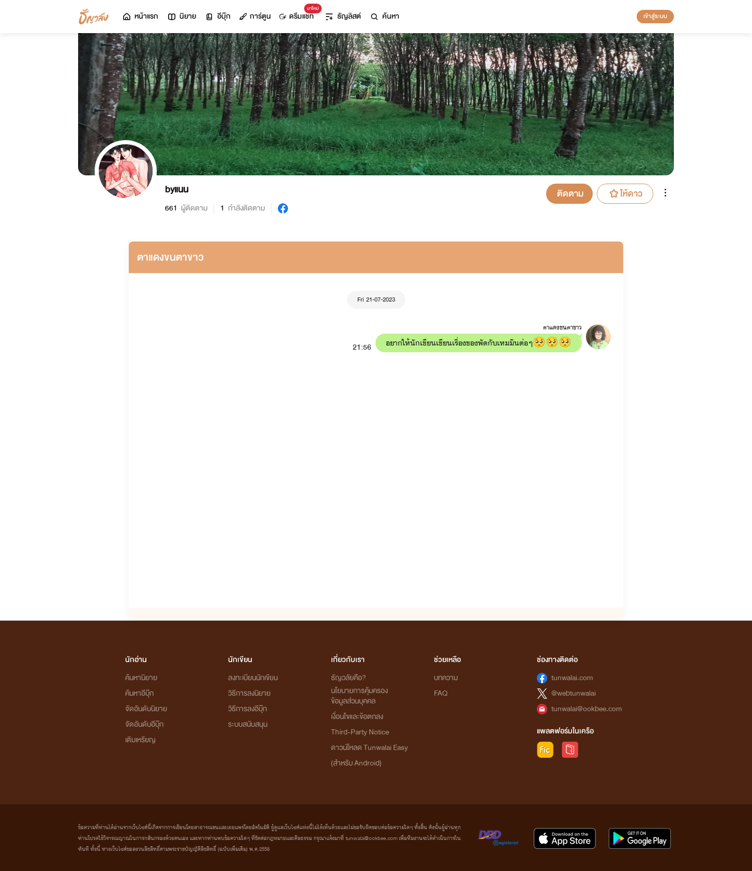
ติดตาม (570, 193)
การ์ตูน (255, 16)
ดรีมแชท (298, 14)
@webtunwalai (573, 693)
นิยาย (181, 16)
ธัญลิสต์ (342, 16)
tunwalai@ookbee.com (586, 708)
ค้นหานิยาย (141, 677)
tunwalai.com (572, 677)
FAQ (440, 693)
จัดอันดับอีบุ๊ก (144, 724)
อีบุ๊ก (217, 16)
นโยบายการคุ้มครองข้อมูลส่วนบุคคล (359, 696)
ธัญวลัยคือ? (348, 677)
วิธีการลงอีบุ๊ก (247, 708)
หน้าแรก (140, 16)
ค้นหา (384, 16)
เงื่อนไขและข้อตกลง (357, 716)
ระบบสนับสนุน (247, 724)
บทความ (446, 677)
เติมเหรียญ (140, 739)
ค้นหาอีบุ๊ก (139, 693)
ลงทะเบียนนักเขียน (253, 677)
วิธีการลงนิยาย (249, 693)
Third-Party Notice (360, 732)
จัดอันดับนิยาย (146, 708)
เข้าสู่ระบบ (655, 16)
